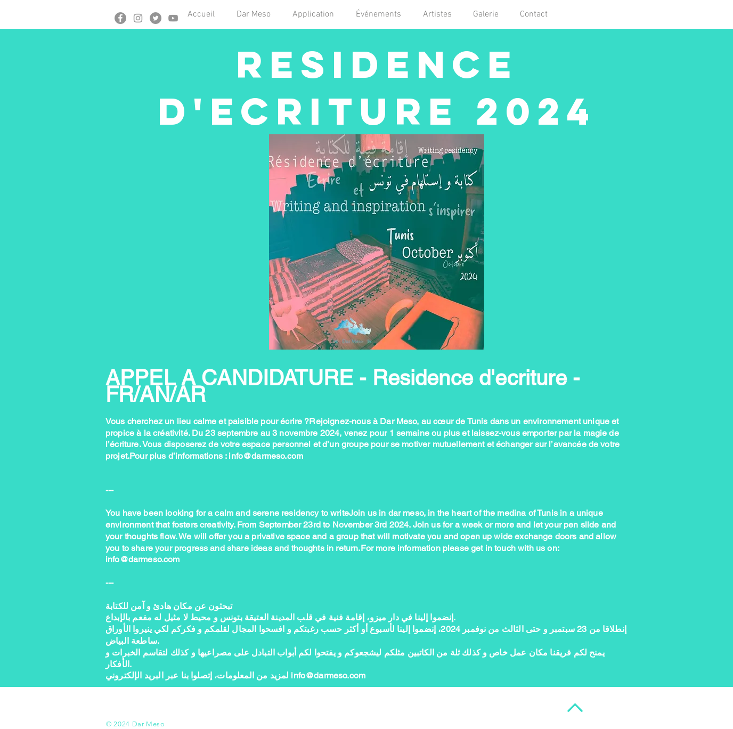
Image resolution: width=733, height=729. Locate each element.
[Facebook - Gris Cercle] (120, 18)
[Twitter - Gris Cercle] (155, 18)
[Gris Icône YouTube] (173, 18)
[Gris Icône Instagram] (138, 18)
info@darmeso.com (266, 456)
